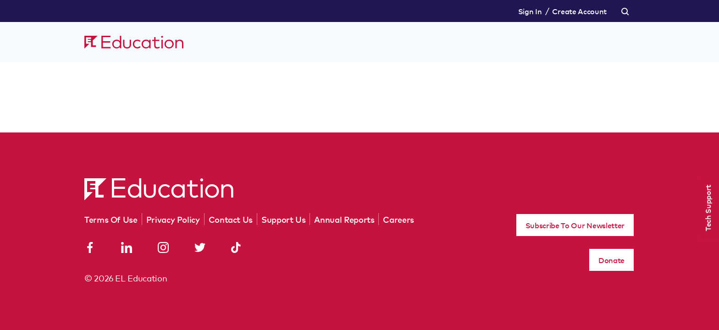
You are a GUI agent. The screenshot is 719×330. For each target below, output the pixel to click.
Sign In (530, 11)
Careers (398, 219)
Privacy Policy (173, 219)
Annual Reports (344, 219)
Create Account (579, 11)
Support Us (283, 219)
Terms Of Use (111, 219)
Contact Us (231, 219)
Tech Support (707, 208)
